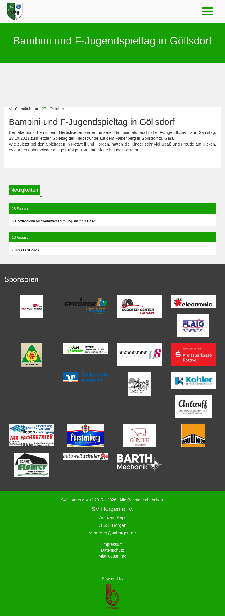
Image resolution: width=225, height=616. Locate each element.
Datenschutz (112, 550)
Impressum (112, 544)
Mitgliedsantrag (113, 556)
